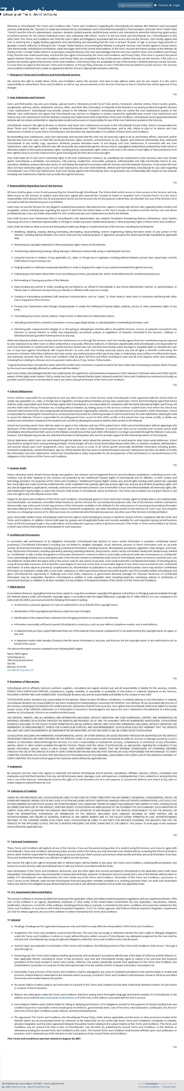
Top (174, 94)
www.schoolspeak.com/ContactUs (57, 1001)
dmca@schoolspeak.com (21, 673)
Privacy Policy (169, 1086)
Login (175, 5)
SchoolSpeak (151, 1083)
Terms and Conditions (148, 1086)
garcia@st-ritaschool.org (13, 1086)
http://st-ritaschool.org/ (38, 1086)
